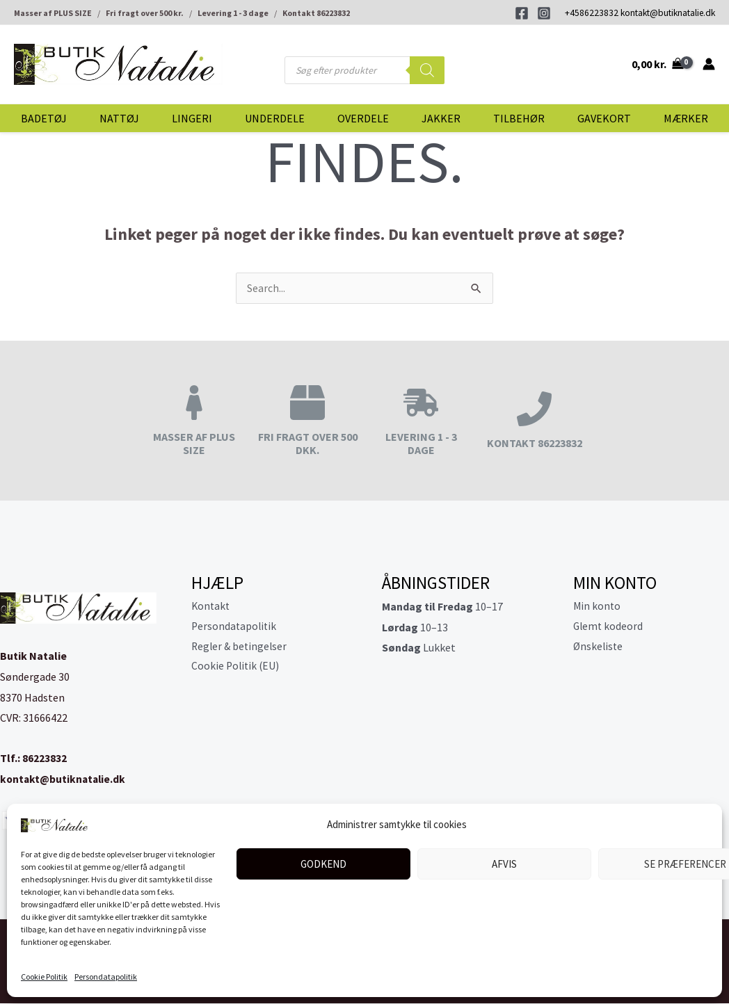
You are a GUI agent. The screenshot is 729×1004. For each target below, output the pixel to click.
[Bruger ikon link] (709, 64)
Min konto (597, 607)
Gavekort (604, 118)
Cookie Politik (44, 976)
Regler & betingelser (240, 648)
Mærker (686, 118)
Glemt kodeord (609, 628)
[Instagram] (544, 13)
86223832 (44, 759)
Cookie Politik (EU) (236, 669)
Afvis (504, 864)
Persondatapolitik (105, 976)
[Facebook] (522, 13)
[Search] (427, 70)
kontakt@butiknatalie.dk (667, 13)
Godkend (323, 864)
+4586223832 (591, 13)
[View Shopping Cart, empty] (657, 63)
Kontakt (211, 607)
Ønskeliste (599, 648)
